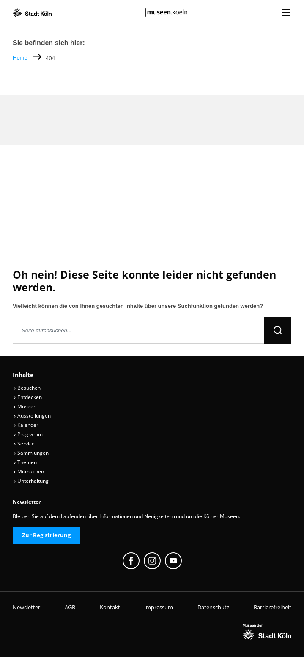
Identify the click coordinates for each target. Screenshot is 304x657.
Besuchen (27, 387)
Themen (25, 462)
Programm (28, 434)
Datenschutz (213, 607)
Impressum (158, 607)
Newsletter (26, 607)
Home (20, 57)
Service (24, 443)
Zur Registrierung (46, 535)
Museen (25, 406)
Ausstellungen (32, 415)
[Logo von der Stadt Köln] (32, 12)
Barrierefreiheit (272, 607)
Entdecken (28, 397)
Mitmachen (29, 471)
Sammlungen (31, 452)
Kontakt (110, 607)
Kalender (26, 425)
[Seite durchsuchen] (138, 330)
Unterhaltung (31, 480)
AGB (70, 607)
